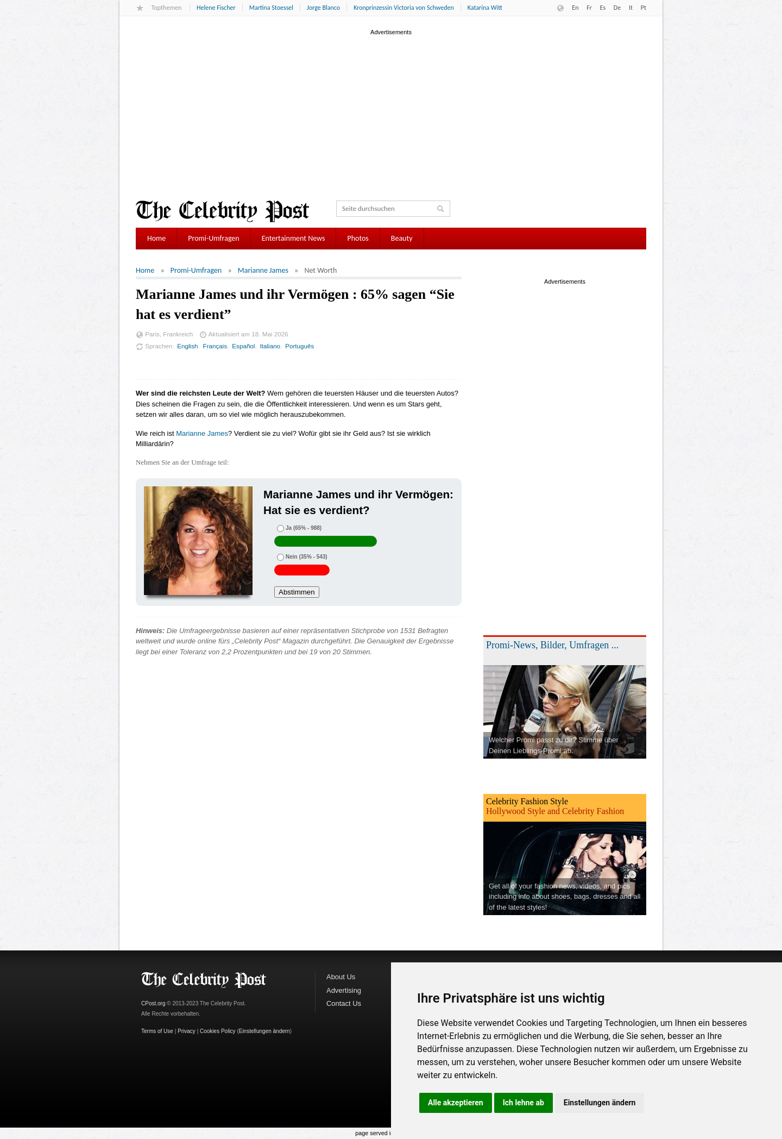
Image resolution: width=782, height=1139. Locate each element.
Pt (643, 7)
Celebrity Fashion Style (527, 801)
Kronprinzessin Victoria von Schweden (404, 7)
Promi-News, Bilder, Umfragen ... (552, 645)
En (575, 7)
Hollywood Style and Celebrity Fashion (555, 811)
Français (215, 345)
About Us (340, 977)
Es (603, 7)
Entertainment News (293, 238)
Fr (589, 7)
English (187, 345)
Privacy (186, 1031)
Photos (357, 238)
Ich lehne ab (523, 1102)
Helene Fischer (216, 7)
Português (299, 345)
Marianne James (263, 270)
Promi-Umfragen (213, 238)
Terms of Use (157, 1031)
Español (243, 345)
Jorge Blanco (323, 7)
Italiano (270, 345)
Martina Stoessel (271, 7)
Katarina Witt (485, 7)
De (617, 7)
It (631, 7)
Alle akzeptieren (455, 1102)
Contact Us (343, 1003)
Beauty (402, 238)
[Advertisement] (391, 113)
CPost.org (153, 1003)
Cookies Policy (218, 1031)
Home (156, 238)
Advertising (343, 990)
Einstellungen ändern (600, 1102)
